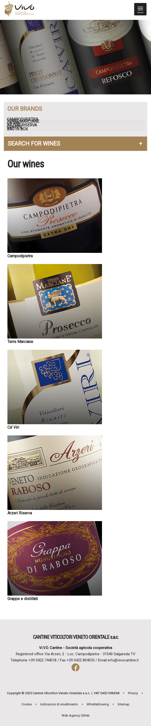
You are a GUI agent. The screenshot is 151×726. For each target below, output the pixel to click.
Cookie (27, 704)
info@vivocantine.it (123, 660)
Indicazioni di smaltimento (59, 704)
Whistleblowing (98, 704)
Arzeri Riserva (24, 125)
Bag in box (19, 129)
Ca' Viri (16, 123)
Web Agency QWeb (76, 715)
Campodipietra (24, 119)
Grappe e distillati (22, 598)
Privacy (133, 693)
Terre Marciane (25, 121)
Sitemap (123, 704)
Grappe (16, 127)
